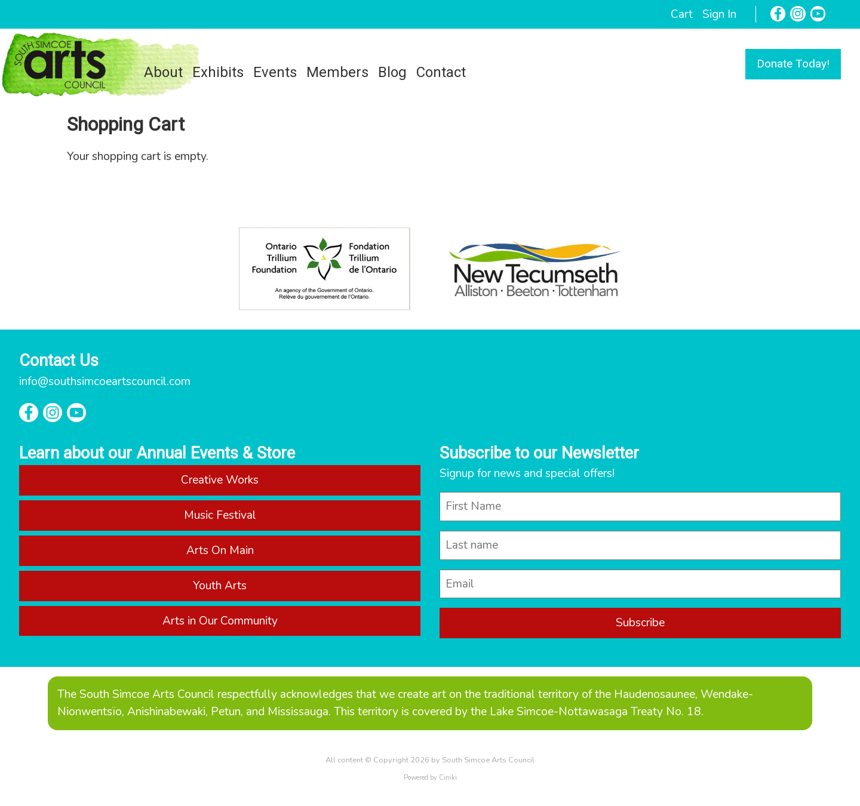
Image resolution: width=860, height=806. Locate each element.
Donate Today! (793, 63)
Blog (392, 72)
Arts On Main (220, 550)
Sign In (719, 14)
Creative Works (220, 480)
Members (337, 72)
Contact (441, 72)
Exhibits (218, 72)
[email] (640, 584)
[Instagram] (798, 13)
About (163, 72)
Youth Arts (220, 585)
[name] (640, 506)
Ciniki (448, 777)
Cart (682, 14)
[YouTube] (818, 13)
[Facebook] (778, 13)
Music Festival (220, 515)
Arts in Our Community (220, 621)
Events (275, 72)
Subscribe (640, 622)
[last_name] (640, 545)
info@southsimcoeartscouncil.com (105, 381)
